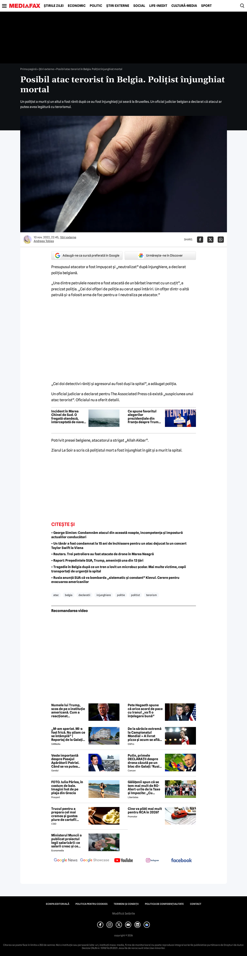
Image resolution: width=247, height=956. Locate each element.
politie (121, 595)
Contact (195, 904)
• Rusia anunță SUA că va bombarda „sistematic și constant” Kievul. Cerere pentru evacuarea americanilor (115, 580)
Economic (77, 5)
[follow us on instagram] (152, 860)
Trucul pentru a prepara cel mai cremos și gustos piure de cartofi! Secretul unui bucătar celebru (68, 814)
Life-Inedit (158, 5)
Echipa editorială (57, 904)
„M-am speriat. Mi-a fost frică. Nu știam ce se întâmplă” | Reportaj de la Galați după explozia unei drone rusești (68, 734)
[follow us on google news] (65, 860)
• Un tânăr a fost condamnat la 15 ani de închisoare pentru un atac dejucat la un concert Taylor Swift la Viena (118, 546)
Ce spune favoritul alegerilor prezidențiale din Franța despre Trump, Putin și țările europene (144, 417)
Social (139, 5)
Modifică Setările (123, 913)
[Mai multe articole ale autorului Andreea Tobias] (27, 239)
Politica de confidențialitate (164, 904)
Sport (206, 5)
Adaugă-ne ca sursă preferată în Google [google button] (86, 255)
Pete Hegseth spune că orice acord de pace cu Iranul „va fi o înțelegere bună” (145, 710)
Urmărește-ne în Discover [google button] (160, 255)
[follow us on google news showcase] (94, 860)
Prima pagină (28, 69)
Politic (96, 5)
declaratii (84, 595)
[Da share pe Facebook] (200, 239)
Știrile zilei (54, 5)
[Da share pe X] (210, 239)
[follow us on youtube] (123, 860)
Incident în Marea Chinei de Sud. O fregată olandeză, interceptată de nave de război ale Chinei (67, 417)
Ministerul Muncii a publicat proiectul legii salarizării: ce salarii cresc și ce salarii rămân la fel (66, 841)
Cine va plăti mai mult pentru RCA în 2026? (145, 810)
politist (135, 595)
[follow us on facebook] (181, 860)
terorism (151, 595)
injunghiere (104, 595)
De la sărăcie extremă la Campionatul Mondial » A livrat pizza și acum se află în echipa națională (144, 734)
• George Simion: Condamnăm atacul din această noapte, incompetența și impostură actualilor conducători (117, 535)
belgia (68, 595)
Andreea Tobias (44, 241)
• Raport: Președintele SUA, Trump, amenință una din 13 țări (97, 560)
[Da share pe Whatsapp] (221, 239)
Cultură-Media (184, 5)
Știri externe (117, 5)
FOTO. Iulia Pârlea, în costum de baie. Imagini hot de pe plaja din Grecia (67, 787)
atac (56, 595)
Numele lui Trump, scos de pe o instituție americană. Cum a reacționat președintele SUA (68, 710)
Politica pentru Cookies (91, 904)
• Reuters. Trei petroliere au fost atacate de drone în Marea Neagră (102, 554)
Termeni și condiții (126, 904)
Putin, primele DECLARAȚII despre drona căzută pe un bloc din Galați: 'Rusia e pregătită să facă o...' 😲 (145, 761)
